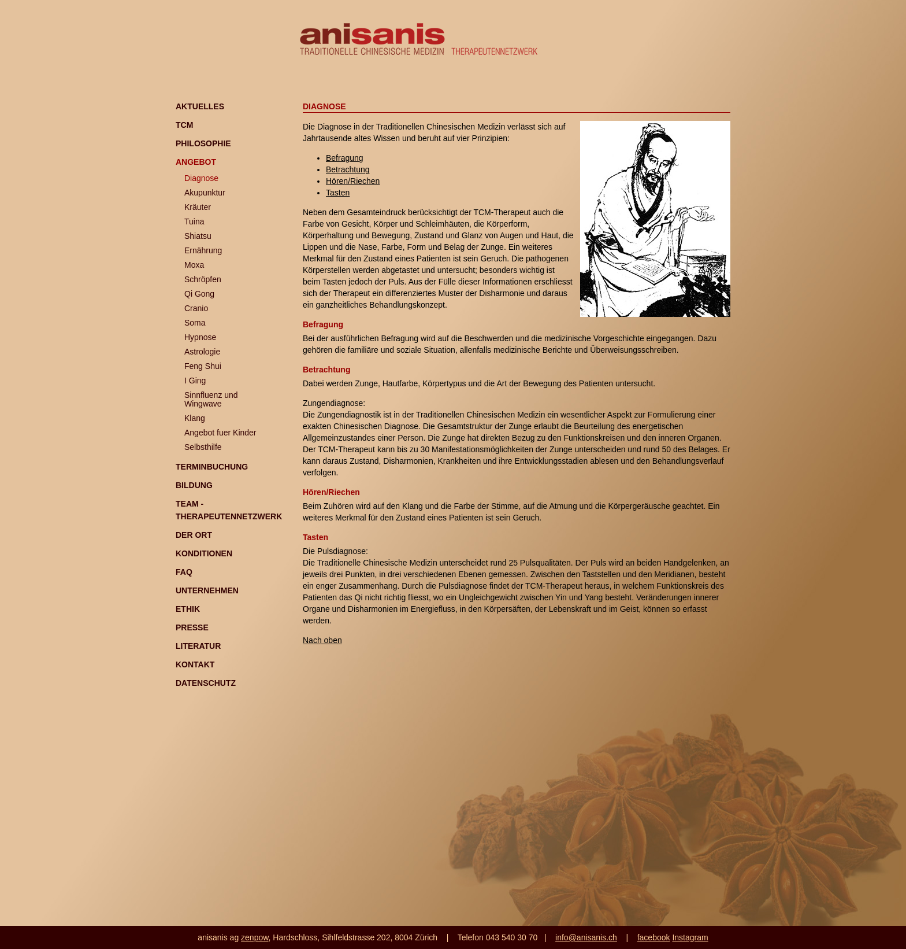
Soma (195, 322)
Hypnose (200, 337)
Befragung (344, 158)
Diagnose (201, 178)
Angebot (196, 162)
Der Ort (194, 535)
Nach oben (322, 640)
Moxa (194, 264)
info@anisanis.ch (586, 937)
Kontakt (195, 664)
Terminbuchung (212, 466)
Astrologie (202, 351)
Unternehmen (207, 590)
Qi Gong (199, 293)
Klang (194, 418)
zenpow (254, 937)
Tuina (194, 221)
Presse (192, 627)
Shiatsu (197, 236)
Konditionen (204, 553)
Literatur (198, 646)
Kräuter (197, 207)
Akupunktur (204, 192)
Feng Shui (202, 366)
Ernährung (203, 250)
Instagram (690, 937)
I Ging (195, 380)
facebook (653, 937)
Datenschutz (206, 683)
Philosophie (203, 143)
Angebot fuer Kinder (220, 432)
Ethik (188, 609)
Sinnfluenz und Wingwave (211, 399)
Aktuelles (200, 106)
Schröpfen (202, 279)
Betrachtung (348, 169)
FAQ (184, 572)
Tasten (338, 192)
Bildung (194, 485)
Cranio (196, 308)
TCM (184, 125)
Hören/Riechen (353, 181)
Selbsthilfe (203, 447)
